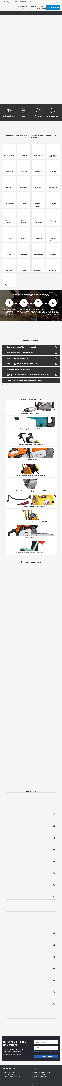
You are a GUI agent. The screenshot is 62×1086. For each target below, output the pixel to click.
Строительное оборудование (12, 1076)
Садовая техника (8, 1074)
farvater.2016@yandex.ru (24, 8)
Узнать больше (7, 385)
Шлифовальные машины (10, 1079)
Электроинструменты (10, 1081)
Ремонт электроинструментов (41, 1072)
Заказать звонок (53, 7)
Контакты (52, 13)
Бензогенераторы (9, 1072)
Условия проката (19, 13)
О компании (43, 13)
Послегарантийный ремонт (40, 1076)
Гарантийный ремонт (39, 1074)
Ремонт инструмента (31, 13)
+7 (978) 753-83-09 (41, 8)
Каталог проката (7, 13)
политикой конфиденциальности (51, 1051)
